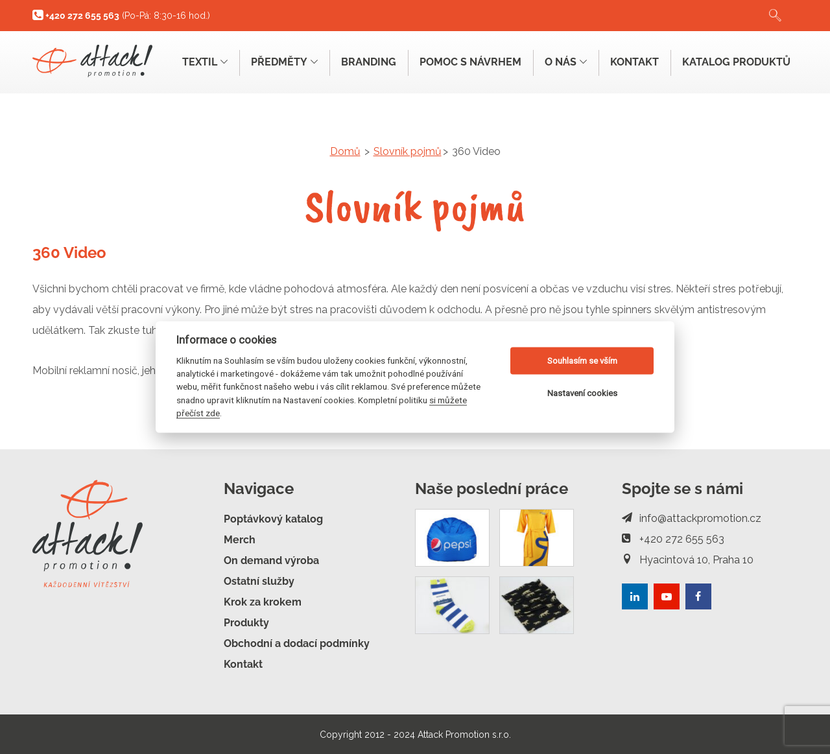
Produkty (246, 622)
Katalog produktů (736, 62)
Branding (362, 62)
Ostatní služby (259, 580)
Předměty (277, 62)
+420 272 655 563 (673, 538)
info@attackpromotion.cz (691, 518)
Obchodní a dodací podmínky (297, 643)
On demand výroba (271, 560)
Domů (345, 151)
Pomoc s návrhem (466, 62)
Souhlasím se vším (582, 361)
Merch (239, 539)
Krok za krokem (263, 601)
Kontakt (632, 62)
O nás (562, 62)
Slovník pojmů (408, 151)
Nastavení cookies (582, 393)
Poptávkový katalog (273, 518)
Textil (196, 62)
